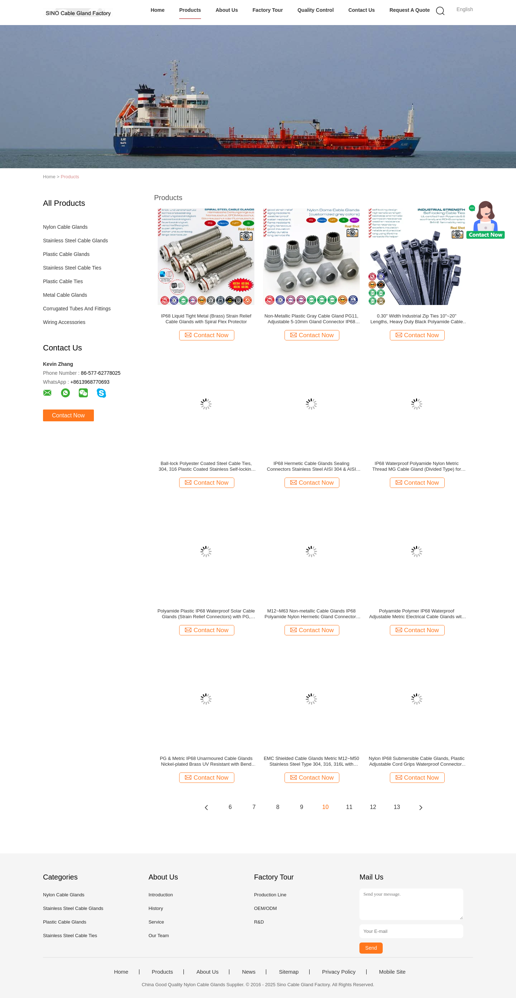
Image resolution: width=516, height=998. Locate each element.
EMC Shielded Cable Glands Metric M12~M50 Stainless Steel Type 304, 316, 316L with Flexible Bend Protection (311, 761)
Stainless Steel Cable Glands (75, 240)
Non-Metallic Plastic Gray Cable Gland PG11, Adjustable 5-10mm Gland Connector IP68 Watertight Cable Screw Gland (311, 319)
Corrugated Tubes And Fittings (77, 308)
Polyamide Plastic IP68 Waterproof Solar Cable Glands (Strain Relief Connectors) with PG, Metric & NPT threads (206, 614)
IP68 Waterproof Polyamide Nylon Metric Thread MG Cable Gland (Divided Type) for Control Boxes (416, 466)
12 (373, 807)
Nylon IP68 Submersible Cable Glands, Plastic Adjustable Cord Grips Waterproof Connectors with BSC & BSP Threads (416, 761)
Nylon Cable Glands (65, 227)
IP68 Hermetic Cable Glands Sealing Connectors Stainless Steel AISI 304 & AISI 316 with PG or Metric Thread (311, 466)
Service (156, 922)
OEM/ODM (265, 908)
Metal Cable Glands (65, 295)
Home (157, 10)
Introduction (160, 894)
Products (190, 10)
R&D (259, 922)
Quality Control (315, 10)
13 (397, 807)
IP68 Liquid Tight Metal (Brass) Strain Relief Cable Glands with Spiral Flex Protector (206, 318)
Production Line (270, 894)
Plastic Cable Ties (63, 281)
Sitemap (288, 971)
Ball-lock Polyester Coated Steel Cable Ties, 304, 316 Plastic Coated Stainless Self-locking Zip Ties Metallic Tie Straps (206, 466)
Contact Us (361, 10)
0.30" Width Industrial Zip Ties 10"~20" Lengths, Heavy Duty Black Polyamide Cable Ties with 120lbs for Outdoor (417, 319)
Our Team (158, 935)
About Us (227, 10)
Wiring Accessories (64, 322)
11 (349, 807)
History (155, 908)
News (248, 971)
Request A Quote (410, 10)
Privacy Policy (338, 971)
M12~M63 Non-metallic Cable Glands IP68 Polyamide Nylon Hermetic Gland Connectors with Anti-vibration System (311, 614)
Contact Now (68, 415)
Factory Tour (268, 10)
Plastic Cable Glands (66, 254)
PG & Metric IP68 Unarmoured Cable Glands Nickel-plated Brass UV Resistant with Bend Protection (206, 761)
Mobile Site (392, 971)
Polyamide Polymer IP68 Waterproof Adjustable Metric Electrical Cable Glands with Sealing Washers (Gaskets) (416, 614)
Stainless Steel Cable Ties (72, 268)
